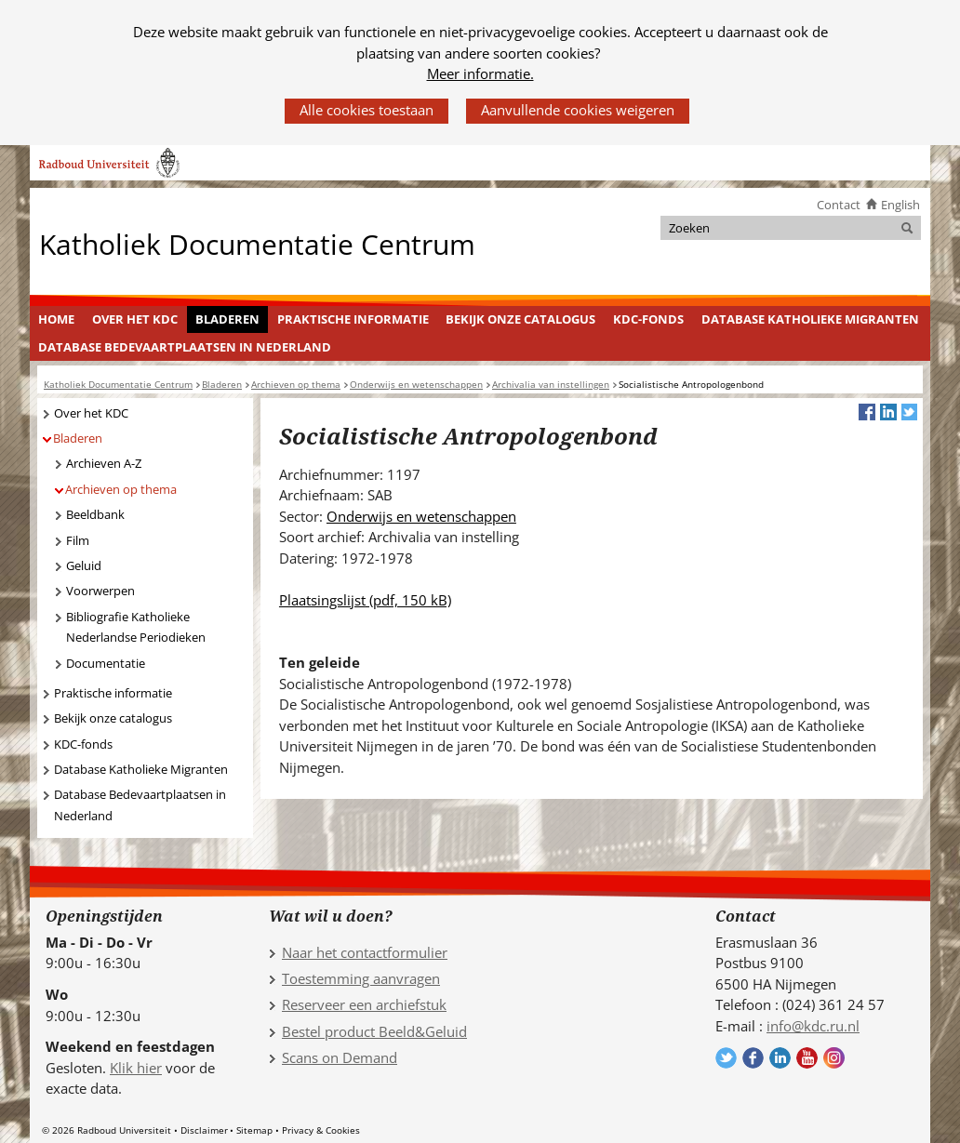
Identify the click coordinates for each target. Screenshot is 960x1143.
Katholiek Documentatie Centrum (257, 243)
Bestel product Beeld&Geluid (374, 1031)
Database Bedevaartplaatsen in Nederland (184, 347)
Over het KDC (135, 319)
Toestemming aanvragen (361, 978)
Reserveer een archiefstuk (364, 1004)
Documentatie (105, 663)
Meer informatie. (480, 73)
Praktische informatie (353, 319)
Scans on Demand (339, 1057)
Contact (838, 204)
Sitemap (254, 1129)
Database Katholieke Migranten (810, 319)
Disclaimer (204, 1129)
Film (77, 540)
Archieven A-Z (103, 463)
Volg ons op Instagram (834, 1058)
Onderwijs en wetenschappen (421, 516)
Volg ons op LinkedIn (780, 1058)
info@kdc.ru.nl (813, 1026)
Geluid (83, 565)
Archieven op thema (121, 489)
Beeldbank (95, 514)
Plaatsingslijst (365, 600)
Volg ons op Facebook (753, 1058)
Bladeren (227, 319)
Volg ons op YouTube (807, 1058)
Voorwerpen (100, 590)
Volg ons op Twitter (726, 1058)
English (900, 204)
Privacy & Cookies (321, 1129)
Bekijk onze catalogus (520, 319)
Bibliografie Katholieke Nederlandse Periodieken (136, 627)
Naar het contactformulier (364, 952)
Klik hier (136, 1067)
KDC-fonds (648, 319)
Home (56, 319)
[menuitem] (57, 320)
